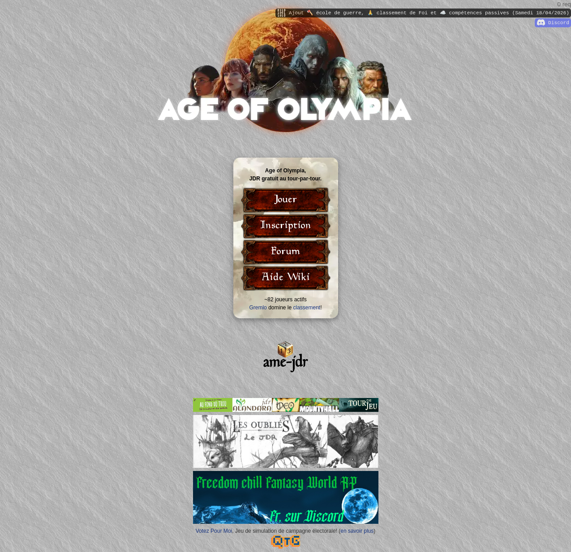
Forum (286, 252)
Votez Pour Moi (214, 531)
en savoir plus (357, 531)
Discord (553, 22)
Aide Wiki (286, 278)
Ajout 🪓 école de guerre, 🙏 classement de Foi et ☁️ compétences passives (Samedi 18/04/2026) (423, 13)
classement (307, 307)
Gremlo (257, 307)
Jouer (285, 200)
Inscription (285, 226)
